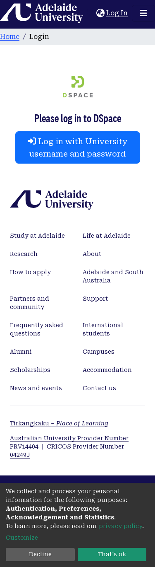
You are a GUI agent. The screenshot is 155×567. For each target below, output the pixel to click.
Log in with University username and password (77, 147)
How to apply (30, 272)
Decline (40, 554)
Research (24, 254)
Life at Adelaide (107, 235)
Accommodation (107, 370)
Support (95, 298)
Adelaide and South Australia (113, 276)
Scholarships (30, 370)
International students (103, 329)
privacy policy (120, 526)
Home (9, 37)
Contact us (99, 388)
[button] (100, 13)
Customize (22, 537)
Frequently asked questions (36, 329)
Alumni (21, 351)
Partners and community (29, 302)
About (92, 254)
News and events (36, 388)
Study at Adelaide (37, 235)
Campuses (98, 351)
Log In (117, 13)
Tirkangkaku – (59, 423)
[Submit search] (90, 13)
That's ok (112, 554)
